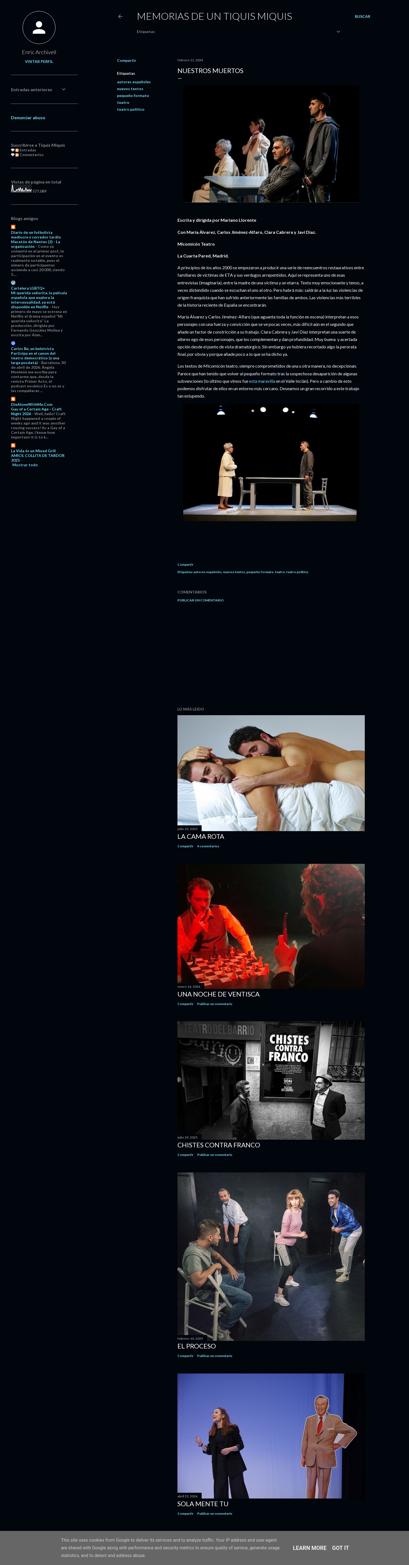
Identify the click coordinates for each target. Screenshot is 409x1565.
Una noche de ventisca (218, 994)
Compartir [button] (126, 60)
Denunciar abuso (28, 117)
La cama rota (200, 836)
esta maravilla (262, 381)
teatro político (130, 109)
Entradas (25, 150)
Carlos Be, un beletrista (32, 348)
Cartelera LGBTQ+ (28, 288)
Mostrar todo (25, 464)
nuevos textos (130, 88)
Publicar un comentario (200, 600)
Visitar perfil (39, 61)
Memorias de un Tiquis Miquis (214, 16)
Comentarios (29, 154)
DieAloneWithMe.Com (31, 404)
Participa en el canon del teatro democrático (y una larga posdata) (35, 358)
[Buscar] (362, 16)
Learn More (310, 1548)
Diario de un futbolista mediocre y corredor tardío (36, 234)
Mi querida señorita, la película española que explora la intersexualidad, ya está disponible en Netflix (39, 299)
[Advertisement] (271, 654)
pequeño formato (133, 95)
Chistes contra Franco (218, 1145)
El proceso (196, 1346)
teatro (123, 102)
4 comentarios (208, 846)
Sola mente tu (203, 1504)
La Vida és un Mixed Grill (33, 450)
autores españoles (134, 81)
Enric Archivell (39, 52)
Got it (340, 1548)
